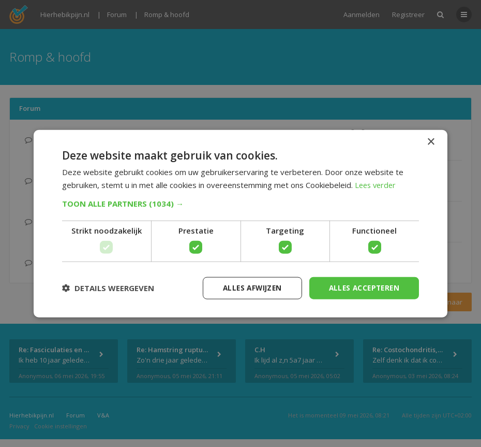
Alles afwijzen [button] (247, 288)
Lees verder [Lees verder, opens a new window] (377, 184)
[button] (240, 203)
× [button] (430, 141)
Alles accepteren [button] (362, 288)
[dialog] (240, 223)
